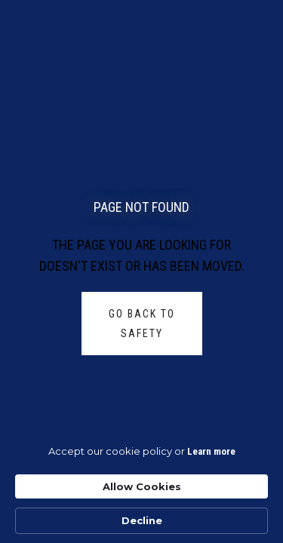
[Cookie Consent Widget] (141, 489)
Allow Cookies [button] (142, 486)
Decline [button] (142, 520)
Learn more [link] (211, 451)
